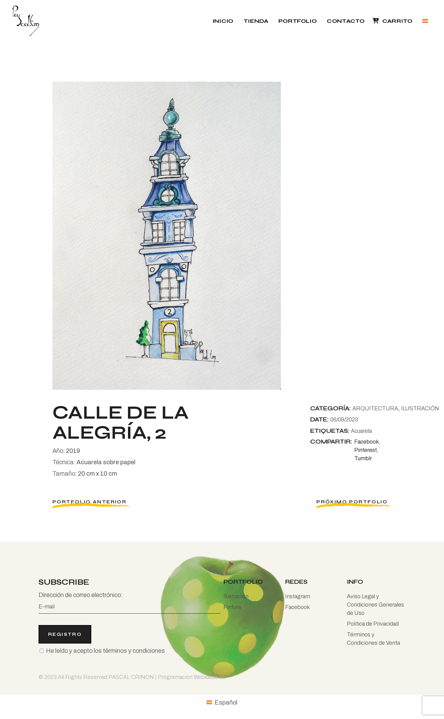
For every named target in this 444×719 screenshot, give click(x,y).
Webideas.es (209, 677)
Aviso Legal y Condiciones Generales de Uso (375, 604)
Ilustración (236, 596)
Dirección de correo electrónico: (129, 602)
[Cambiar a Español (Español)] (222, 702)
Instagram (297, 596)
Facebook (297, 607)
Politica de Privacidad (373, 624)
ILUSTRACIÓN (420, 408)
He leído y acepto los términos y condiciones (105, 650)
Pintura (232, 607)
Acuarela (361, 431)
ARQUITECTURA (375, 408)
